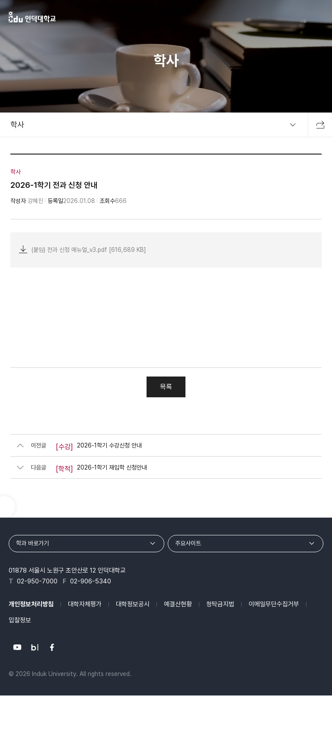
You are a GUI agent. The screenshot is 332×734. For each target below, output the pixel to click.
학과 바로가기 (32, 543)
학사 (17, 124)
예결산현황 (178, 604)
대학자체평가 (85, 604)
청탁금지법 (220, 604)
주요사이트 (188, 543)
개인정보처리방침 (31, 604)
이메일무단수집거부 (274, 604)
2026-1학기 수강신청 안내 (99, 447)
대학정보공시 (133, 604)
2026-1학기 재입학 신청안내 (101, 469)
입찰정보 (20, 620)
